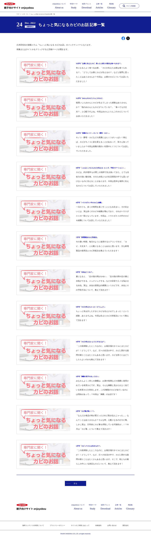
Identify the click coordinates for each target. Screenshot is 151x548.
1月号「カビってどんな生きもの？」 (91, 453)
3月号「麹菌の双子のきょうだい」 (90, 383)
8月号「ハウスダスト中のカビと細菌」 (92, 209)
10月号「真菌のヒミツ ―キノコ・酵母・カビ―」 (97, 136)
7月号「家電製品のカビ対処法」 (89, 244)
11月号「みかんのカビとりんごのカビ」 (93, 102)
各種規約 (100, 536)
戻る (70, 494)
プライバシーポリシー (56, 536)
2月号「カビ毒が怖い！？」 (88, 418)
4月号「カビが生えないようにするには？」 (94, 348)
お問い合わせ (114, 536)
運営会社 (128, 536)
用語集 (111, 6)
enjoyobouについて (59, 6)
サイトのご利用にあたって (81, 536)
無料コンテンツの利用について (31, 536)
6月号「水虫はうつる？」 (87, 279)
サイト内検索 (129, 6)
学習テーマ (74, 6)
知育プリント (86, 6)
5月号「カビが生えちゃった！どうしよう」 (94, 314)
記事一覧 (99, 6)
